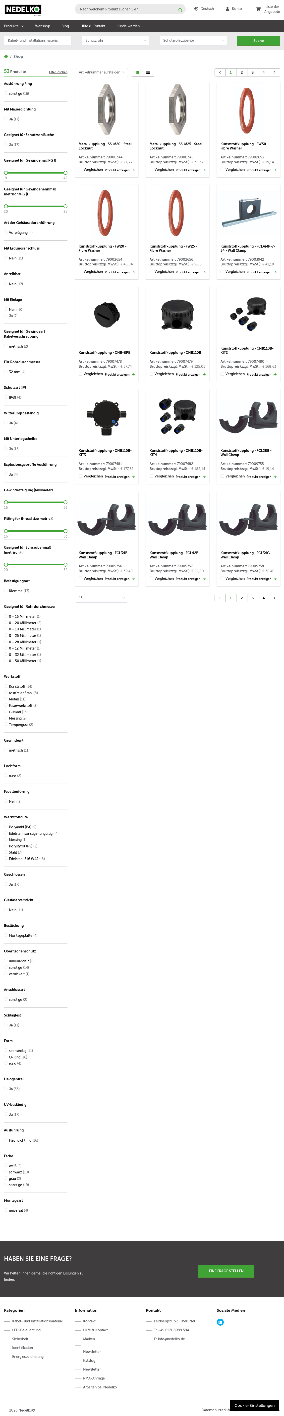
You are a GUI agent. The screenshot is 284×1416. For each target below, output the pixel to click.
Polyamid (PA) (22, 827)
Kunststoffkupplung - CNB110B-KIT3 (105, 453)
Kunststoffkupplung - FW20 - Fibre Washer (102, 248)
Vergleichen (93, 170)
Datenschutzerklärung (219, 1410)
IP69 (15, 397)
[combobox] (130, 9)
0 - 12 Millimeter (25, 648)
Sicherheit (20, 1339)
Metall (17, 699)
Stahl (15, 852)
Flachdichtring (23, 1140)
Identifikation (22, 1348)
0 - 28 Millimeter (25, 642)
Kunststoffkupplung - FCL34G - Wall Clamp (246, 555)
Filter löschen (58, 72)
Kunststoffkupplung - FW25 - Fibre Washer (173, 248)
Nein (16, 258)
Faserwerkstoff (23, 706)
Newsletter (92, 1352)
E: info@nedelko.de (169, 1339)
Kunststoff (20, 687)
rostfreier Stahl (23, 693)
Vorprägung (21, 233)
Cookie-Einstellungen (254, 1405)
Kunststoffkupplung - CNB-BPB (104, 353)
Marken (89, 1339)
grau (15, 1179)
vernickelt (19, 974)
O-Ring (18, 1057)
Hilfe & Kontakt (92, 26)
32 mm (17, 372)
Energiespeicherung (28, 1357)
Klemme (19, 591)
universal (18, 1210)
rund (15, 776)
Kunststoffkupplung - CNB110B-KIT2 (247, 350)
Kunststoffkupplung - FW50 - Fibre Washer (244, 146)
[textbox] (130, 9)
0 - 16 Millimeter (25, 616)
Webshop (42, 26)
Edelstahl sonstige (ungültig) (33, 833)
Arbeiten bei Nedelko (100, 1387)
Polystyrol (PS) (23, 846)
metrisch (18, 346)
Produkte (11, 26)
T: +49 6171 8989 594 (171, 1330)
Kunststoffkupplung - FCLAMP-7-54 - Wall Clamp (248, 248)
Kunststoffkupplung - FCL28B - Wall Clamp (246, 453)
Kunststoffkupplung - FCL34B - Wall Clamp (104, 555)
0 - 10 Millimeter (25, 629)
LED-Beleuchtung (26, 1330)
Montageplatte (23, 936)
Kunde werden (128, 26)
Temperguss (21, 725)
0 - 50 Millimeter (25, 661)
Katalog (89, 1361)
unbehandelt (21, 961)
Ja (14, 119)
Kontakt (89, 1321)
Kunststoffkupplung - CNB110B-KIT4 (176, 453)
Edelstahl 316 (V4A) (27, 859)
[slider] (35, 173)
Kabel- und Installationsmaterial (37, 1321)
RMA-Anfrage (94, 1378)
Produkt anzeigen (120, 170)
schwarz (19, 1172)
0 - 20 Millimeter (25, 623)
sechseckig (21, 1051)
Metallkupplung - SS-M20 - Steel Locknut (105, 146)
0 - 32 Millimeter (25, 655)
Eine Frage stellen (226, 1271)
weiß (15, 1166)
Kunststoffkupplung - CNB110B (175, 353)
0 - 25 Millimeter (25, 636)
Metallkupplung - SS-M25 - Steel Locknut (176, 146)
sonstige (19, 94)
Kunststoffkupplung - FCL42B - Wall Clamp (175, 555)
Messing (18, 718)
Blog (65, 26)
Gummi (18, 712)
